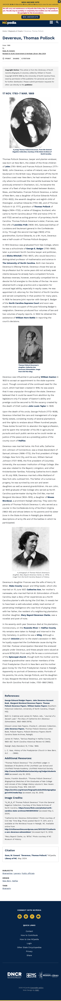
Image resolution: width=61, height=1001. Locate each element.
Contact (29, 931)
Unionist (15, 639)
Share (16, 59)
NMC (37, 990)
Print (7, 59)
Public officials (28, 873)
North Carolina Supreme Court (24, 303)
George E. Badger (34, 248)
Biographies (8, 873)
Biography (7, 888)
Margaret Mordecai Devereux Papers (26, 703)
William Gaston (48, 377)
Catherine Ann (34, 589)
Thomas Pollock (42, 206)
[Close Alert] (59, 1)
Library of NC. (11, 858)
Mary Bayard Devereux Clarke (35, 615)
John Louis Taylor (37, 406)
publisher (28, 85)
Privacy (29, 951)
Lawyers (17, 873)
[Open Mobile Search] (56, 22)
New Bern (7, 881)
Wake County (15, 586)
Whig (39, 635)
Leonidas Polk (21, 225)
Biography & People (15, 31)
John (7, 166)
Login (29, 943)
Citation (25, 59)
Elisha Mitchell (14, 256)
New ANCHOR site (30, 17)
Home (5, 31)
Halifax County (48, 628)
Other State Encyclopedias (29, 947)
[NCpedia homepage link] (9, 21)
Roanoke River (31, 628)
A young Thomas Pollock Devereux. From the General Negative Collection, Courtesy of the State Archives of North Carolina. (31, 152)
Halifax (21, 440)
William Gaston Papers (37, 706)
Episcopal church (17, 657)
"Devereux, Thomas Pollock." (34, 855)
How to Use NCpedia (29, 939)
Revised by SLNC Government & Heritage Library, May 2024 (24, 53)
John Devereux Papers (14, 729)
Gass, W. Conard (9, 51)
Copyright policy (36, 988)
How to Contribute (29, 935)
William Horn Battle (25, 317)
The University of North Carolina (19, 263)
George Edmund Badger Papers (18, 700)
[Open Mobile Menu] (51, 22)
